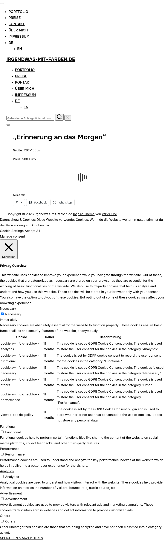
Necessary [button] (8, 309)
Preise (15, 18)
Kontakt (17, 24)
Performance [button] (10, 449)
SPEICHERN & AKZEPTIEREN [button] (21, 538)
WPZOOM (109, 214)
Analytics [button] (7, 471)
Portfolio (18, 11)
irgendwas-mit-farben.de (40, 59)
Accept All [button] (32, 231)
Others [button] (5, 516)
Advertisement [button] (11, 493)
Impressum (19, 36)
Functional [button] (7, 427)
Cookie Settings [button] (12, 231)
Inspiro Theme (84, 214)
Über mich (18, 30)
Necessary (13, 314)
